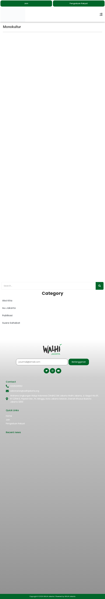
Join (8, 419)
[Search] (48, 286)
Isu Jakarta (9, 308)
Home (9, 415)
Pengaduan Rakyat (15, 423)
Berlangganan (79, 361)
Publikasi (7, 315)
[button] (101, 14)
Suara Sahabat (11, 323)
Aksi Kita (7, 300)
